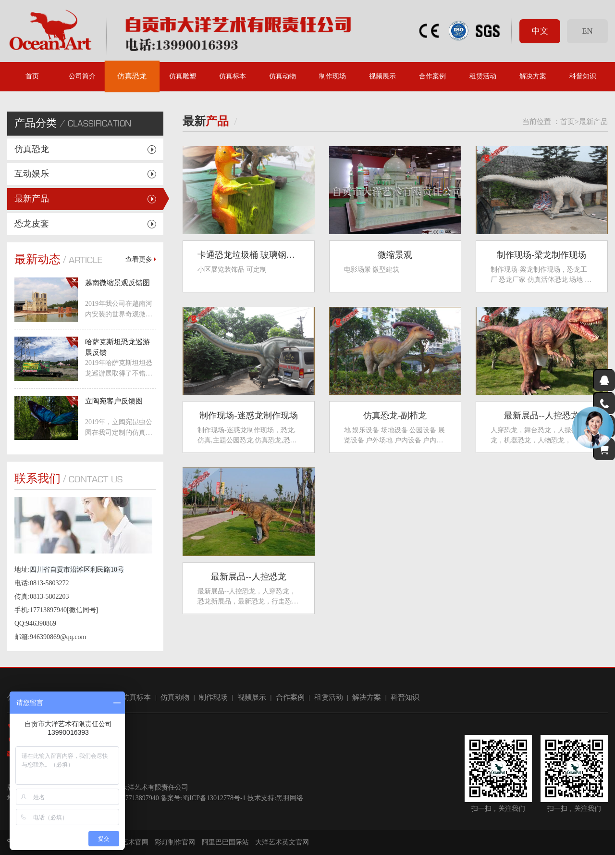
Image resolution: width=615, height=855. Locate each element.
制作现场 (332, 76)
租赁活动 (482, 76)
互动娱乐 (31, 173)
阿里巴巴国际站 (225, 842)
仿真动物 (282, 76)
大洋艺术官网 (128, 842)
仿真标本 (232, 76)
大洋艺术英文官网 (282, 842)
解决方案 (532, 76)
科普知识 (582, 76)
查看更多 (141, 259)
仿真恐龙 (133, 76)
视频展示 (382, 76)
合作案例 (432, 76)
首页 (32, 76)
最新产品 (31, 198)
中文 (540, 31)
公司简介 (82, 76)
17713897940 (140, 798)
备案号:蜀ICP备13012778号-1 (203, 798)
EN (587, 31)
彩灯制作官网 (175, 842)
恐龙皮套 (31, 223)
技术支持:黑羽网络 (275, 798)
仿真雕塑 (182, 76)
